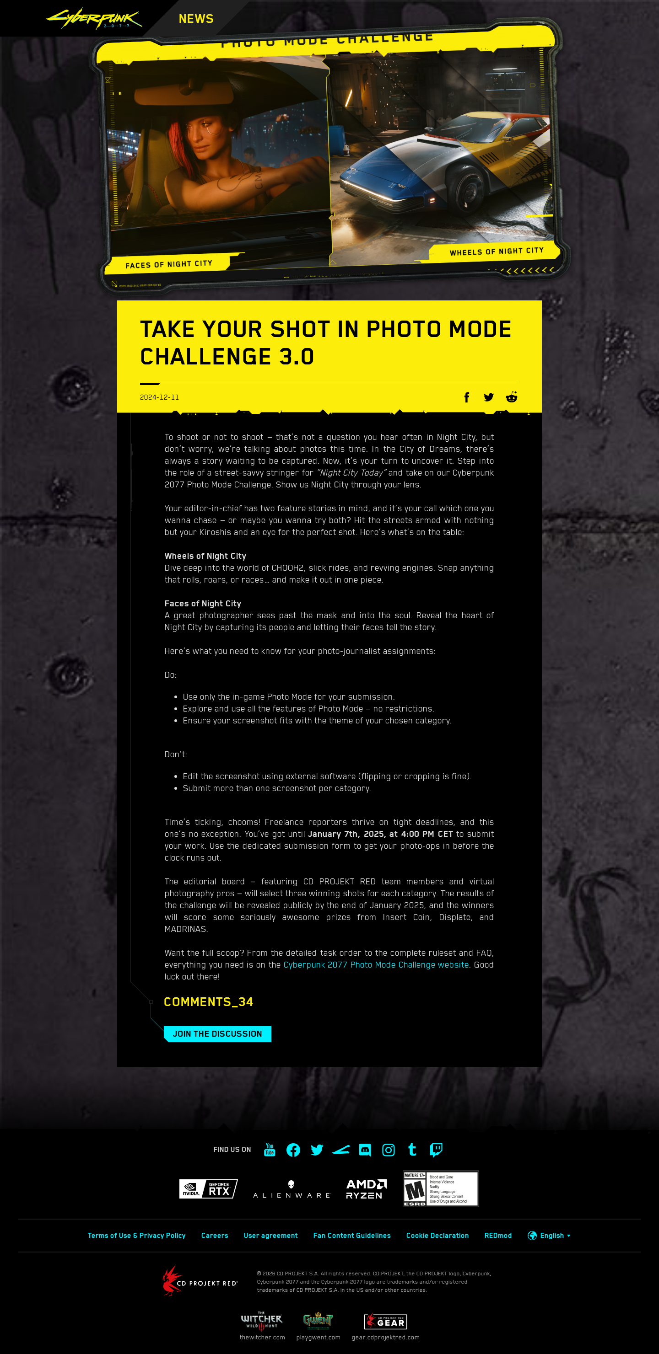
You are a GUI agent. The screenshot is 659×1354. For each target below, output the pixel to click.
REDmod (498, 1235)
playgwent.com (318, 1326)
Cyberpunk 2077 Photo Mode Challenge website (377, 964)
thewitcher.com (262, 1326)
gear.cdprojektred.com (386, 1326)
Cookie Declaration (437, 1235)
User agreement (271, 1235)
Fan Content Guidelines (352, 1235)
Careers (214, 1235)
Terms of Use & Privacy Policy (137, 1235)
